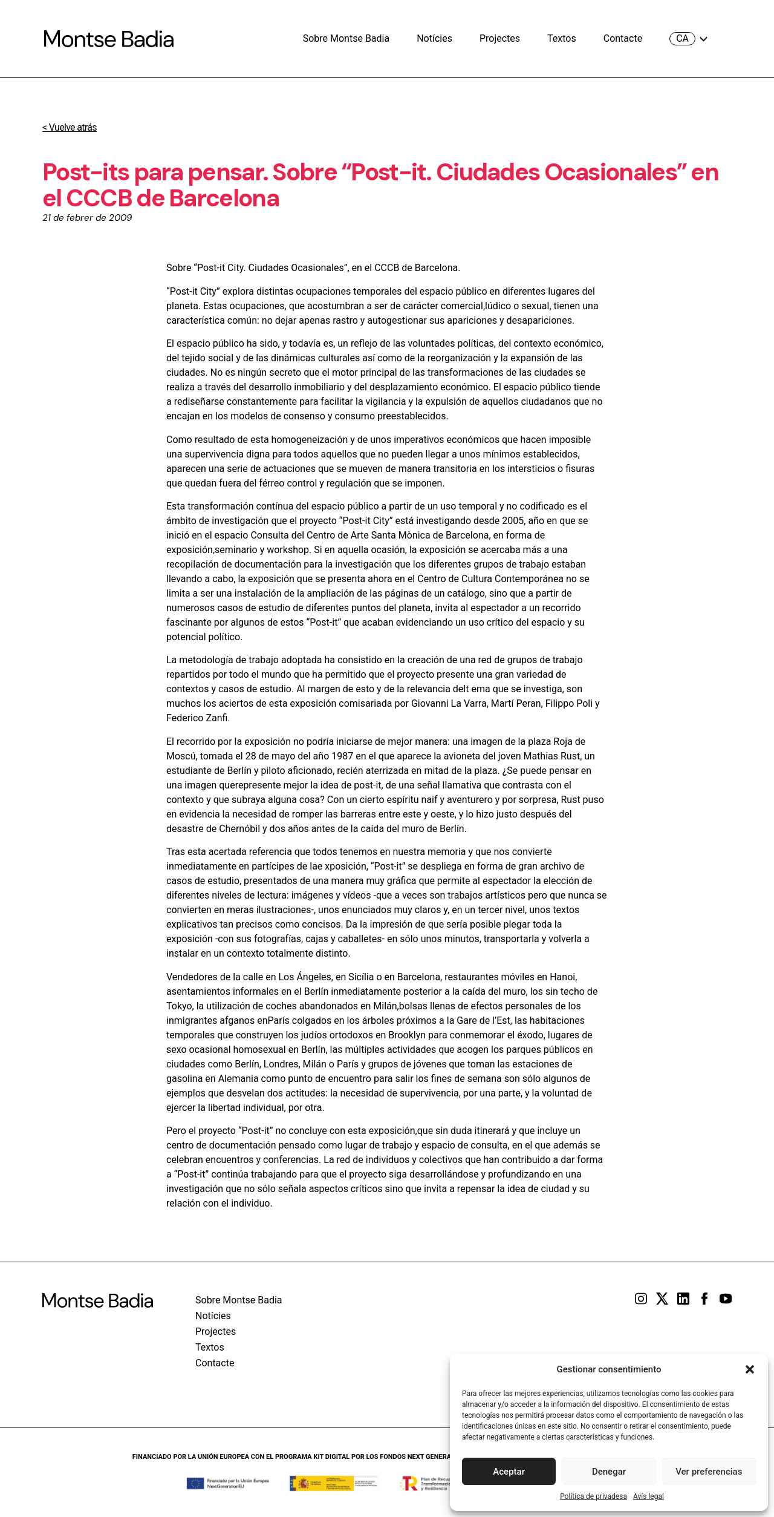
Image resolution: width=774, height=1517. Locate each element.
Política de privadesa (593, 1496)
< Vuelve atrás (69, 127)
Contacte (622, 38)
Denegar (609, 1471)
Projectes (500, 38)
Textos (561, 38)
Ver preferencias (708, 1471)
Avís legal (648, 1496)
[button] (750, 1369)
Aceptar (509, 1471)
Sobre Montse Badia (346, 38)
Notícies (434, 38)
